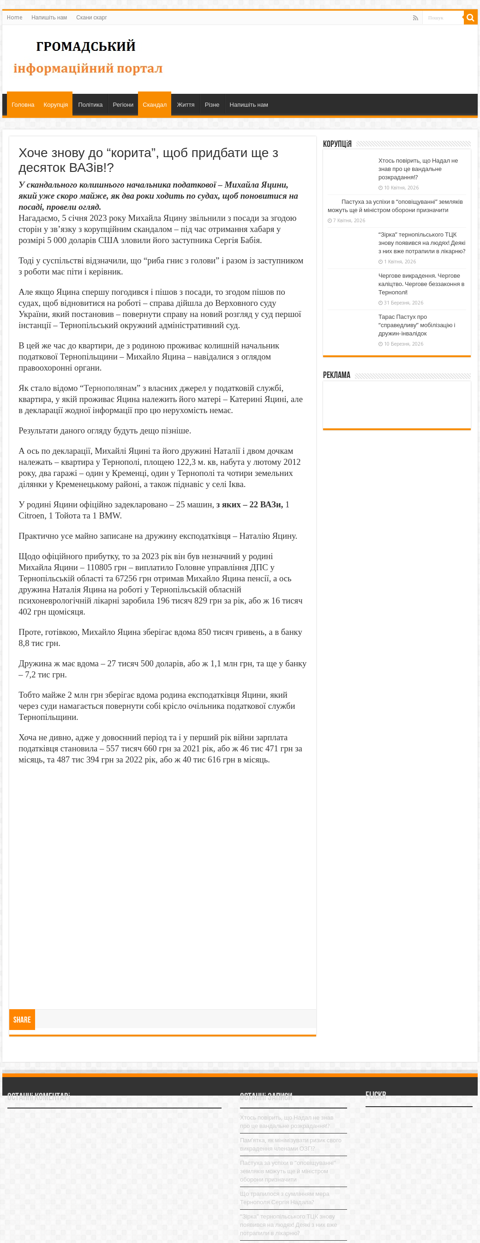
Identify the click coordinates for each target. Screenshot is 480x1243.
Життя (185, 104)
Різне (212, 104)
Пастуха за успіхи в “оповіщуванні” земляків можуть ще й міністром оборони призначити (288, 1171)
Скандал (155, 104)
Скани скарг (91, 17)
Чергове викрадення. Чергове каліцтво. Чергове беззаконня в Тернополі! (421, 284)
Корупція (56, 104)
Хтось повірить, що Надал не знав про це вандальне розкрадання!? (418, 169)
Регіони (123, 104)
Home (14, 17)
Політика (90, 104)
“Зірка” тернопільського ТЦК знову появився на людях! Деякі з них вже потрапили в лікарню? (422, 243)
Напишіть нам (49, 17)
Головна (23, 104)
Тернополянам (110, 388)
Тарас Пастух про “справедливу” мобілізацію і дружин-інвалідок (416, 325)
